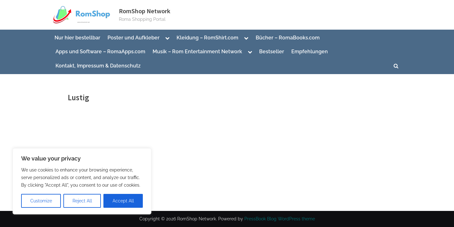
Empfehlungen (309, 52)
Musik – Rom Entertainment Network (197, 52)
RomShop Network (144, 11)
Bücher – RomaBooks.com (288, 38)
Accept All (123, 200)
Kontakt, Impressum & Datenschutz (98, 66)
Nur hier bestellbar (77, 38)
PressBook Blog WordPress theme (279, 218)
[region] (82, 181)
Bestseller (271, 52)
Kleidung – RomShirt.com (207, 38)
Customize (41, 200)
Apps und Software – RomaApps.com (100, 52)
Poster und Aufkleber (134, 38)
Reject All (82, 200)
